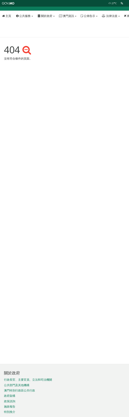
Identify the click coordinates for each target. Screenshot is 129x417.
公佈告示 (89, 25)
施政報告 (9, 406)
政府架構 (9, 396)
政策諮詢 (9, 401)
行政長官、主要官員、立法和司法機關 (28, 380)
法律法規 (111, 25)
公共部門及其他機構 (16, 385)
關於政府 (46, 25)
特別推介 (9, 412)
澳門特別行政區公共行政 (19, 390)
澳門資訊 (67, 25)
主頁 (6, 25)
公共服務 (24, 25)
